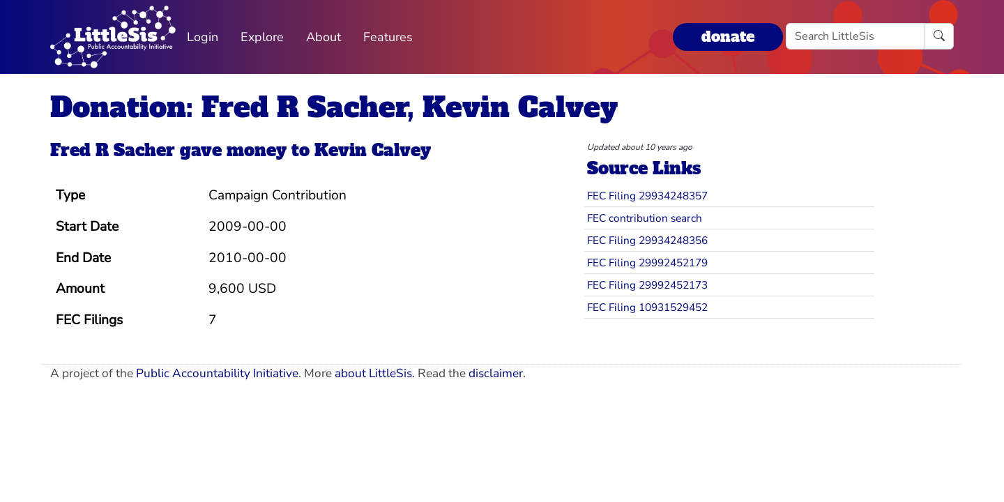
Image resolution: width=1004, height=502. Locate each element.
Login (202, 37)
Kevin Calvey (372, 150)
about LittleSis (373, 373)
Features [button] (388, 37)
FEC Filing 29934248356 (647, 240)
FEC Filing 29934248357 (647, 195)
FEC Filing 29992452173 (647, 284)
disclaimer (496, 373)
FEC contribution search (644, 218)
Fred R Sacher (112, 150)
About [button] (323, 37)
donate (727, 36)
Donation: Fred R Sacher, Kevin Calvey (334, 107)
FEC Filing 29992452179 (647, 262)
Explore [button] (262, 37)
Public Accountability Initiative (217, 373)
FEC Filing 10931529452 (647, 307)
